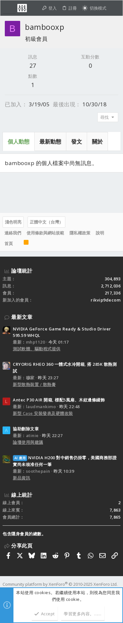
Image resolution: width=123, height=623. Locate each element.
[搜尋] (114, 8)
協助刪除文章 (26, 429)
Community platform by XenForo (60, 584)
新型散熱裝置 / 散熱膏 (34, 384)
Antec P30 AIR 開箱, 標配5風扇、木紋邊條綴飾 (59, 400)
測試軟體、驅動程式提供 (37, 349)
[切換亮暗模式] (94, 8)
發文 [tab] (76, 141)
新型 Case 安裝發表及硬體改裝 (43, 413)
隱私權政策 (80, 233)
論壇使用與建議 (28, 442)
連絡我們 (12, 233)
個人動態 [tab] (18, 141)
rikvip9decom (105, 300)
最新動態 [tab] (50, 141)
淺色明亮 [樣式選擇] (13, 222)
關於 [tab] (97, 141)
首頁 (8, 243)
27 (32, 65)
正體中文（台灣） (46, 222)
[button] (9, 8)
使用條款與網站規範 (45, 233)
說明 (100, 233)
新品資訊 (21, 478)
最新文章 (21, 316)
